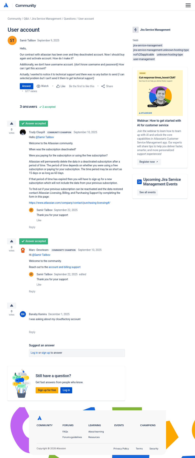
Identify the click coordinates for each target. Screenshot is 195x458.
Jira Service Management (46, 18)
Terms (139, 448)
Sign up (46, 354)
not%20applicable (143, 54)
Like (39, 220)
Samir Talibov (28, 40)
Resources (94, 437)
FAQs (65, 431)
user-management (144, 59)
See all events (147, 192)
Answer (26, 86)
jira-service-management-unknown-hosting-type (161, 50)
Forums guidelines (72, 437)
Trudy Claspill (37, 132)
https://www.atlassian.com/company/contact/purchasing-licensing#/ (69, 203)
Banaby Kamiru (38, 315)
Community (25, 5)
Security (153, 448)
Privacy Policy (121, 448)
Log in (34, 354)
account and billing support (65, 268)
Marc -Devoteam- (39, 251)
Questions (70, 18)
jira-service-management (147, 45)
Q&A (26, 18)
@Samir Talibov (45, 137)
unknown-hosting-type (170, 54)
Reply (32, 227)
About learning (96, 431)
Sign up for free (47, 391)
